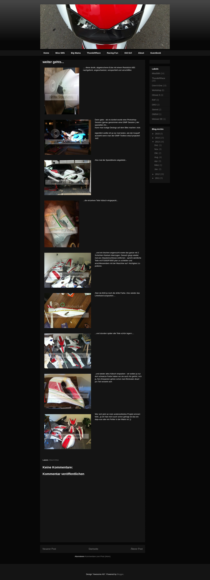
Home (46, 53)
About (141, 53)
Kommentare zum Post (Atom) (98, 556)
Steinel (155, 109)
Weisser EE (157, 119)
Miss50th (156, 73)
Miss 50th (60, 53)
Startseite (93, 549)
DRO (154, 105)
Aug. (156, 157)
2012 (157, 174)
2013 (157, 142)
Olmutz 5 (156, 95)
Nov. (156, 149)
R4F (154, 100)
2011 (157, 178)
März (157, 165)
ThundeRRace (94, 53)
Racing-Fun (112, 53)
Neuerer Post (49, 549)
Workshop (156, 90)
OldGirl (155, 114)
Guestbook (155, 53)
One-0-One (54, 460)
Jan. (156, 169)
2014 (157, 138)
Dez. (156, 145)
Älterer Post (137, 549)
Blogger (120, 574)
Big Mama (76, 53)
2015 (157, 133)
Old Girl (128, 53)
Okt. (156, 153)
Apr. (156, 161)
